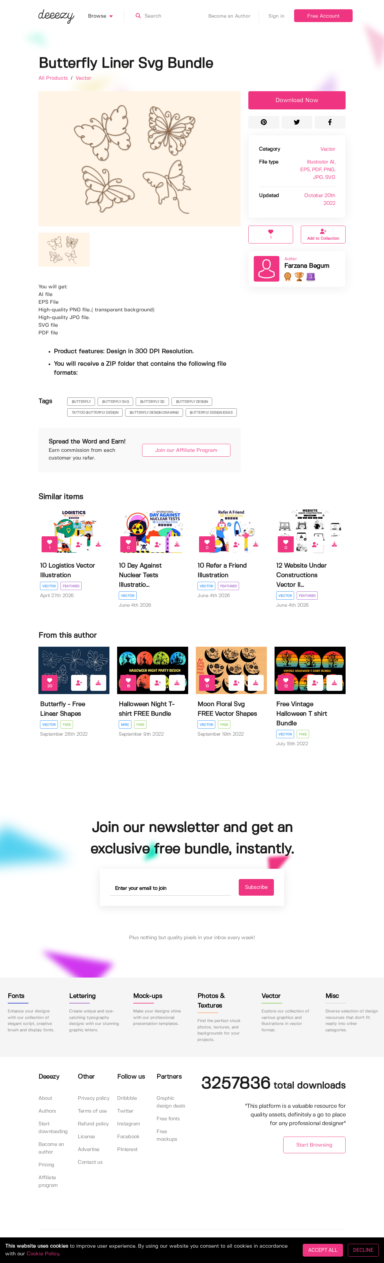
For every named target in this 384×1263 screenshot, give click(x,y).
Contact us (90, 1162)
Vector (83, 78)
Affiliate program (48, 1181)
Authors (47, 1111)
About (45, 1098)
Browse (106, 16)
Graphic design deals (170, 1102)
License (86, 1136)
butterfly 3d (152, 402)
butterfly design (192, 402)
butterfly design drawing (154, 412)
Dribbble (127, 1098)
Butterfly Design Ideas (211, 412)
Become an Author (233, 16)
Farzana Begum (306, 266)
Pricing (46, 1165)
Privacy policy (93, 1098)
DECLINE (363, 1250)
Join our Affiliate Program (186, 450)
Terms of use (92, 1111)
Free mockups (166, 1135)
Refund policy (93, 1124)
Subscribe (256, 887)
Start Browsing (314, 1145)
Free (67, 724)
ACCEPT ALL (322, 1250)
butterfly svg (115, 402)
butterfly (81, 402)
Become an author (51, 1148)
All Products (53, 78)
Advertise (89, 1149)
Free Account (323, 16)
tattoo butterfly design (95, 412)
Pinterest (127, 1149)
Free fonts (168, 1118)
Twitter (125, 1111)
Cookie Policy (43, 1253)
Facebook (128, 1136)
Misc (125, 724)
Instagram (128, 1124)
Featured (71, 586)
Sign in (276, 16)
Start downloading (53, 1128)
